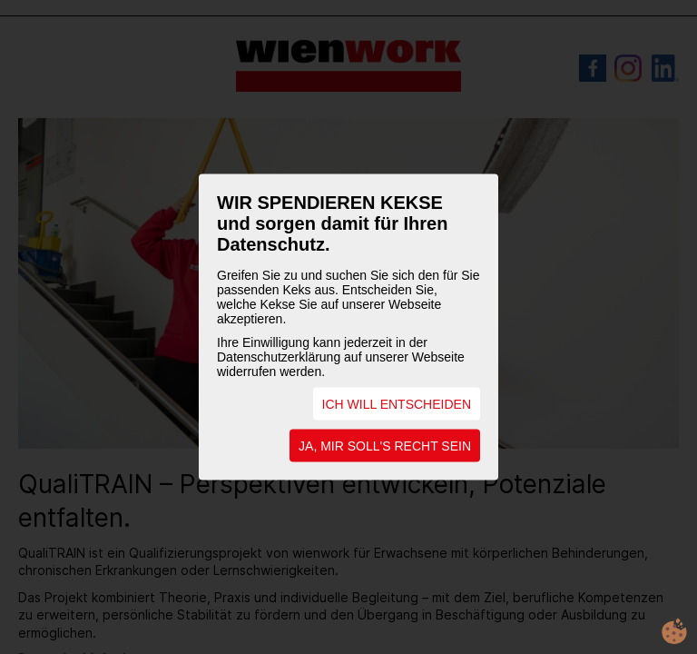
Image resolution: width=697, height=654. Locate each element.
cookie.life (674, 631)
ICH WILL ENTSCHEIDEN (396, 404)
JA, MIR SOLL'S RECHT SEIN (385, 446)
